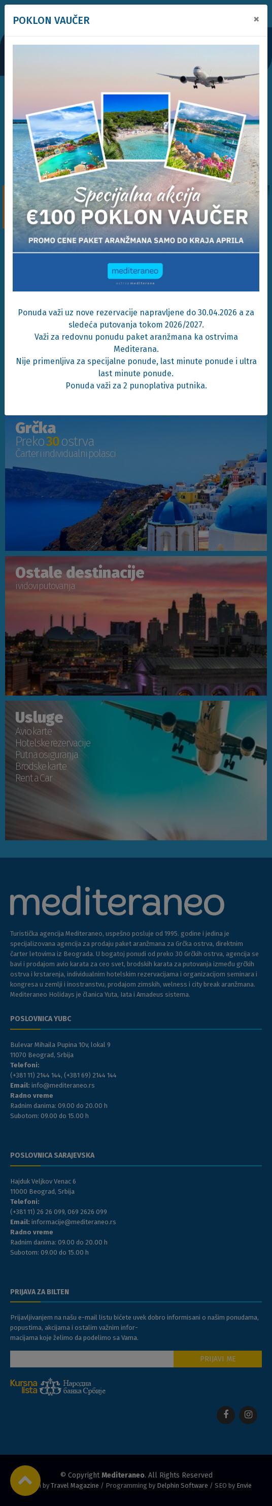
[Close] (256, 19)
